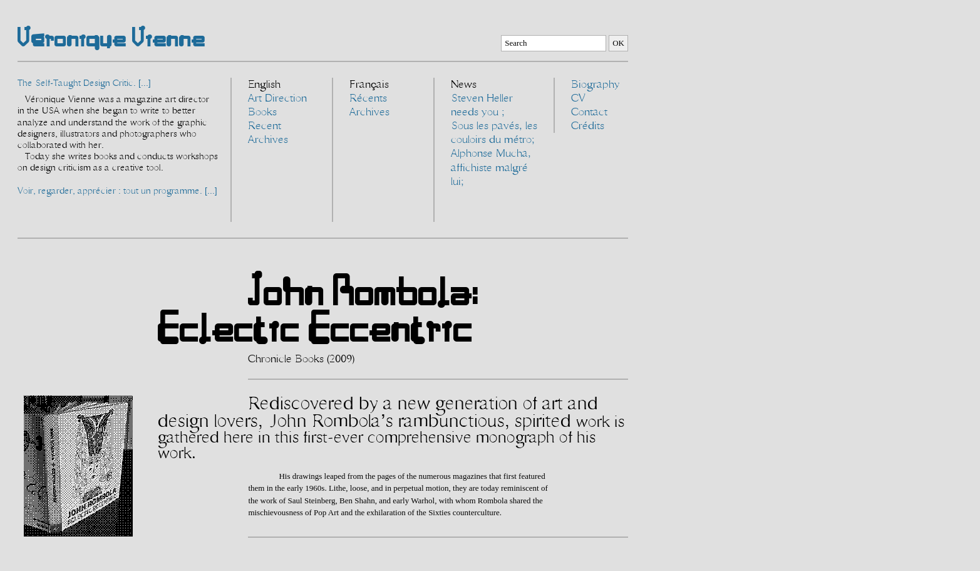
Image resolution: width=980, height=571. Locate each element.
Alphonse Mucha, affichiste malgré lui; (491, 167)
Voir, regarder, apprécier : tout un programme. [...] (117, 191)
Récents (368, 98)
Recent (264, 126)
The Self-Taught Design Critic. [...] (84, 83)
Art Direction (277, 98)
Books (262, 112)
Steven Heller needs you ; (482, 105)
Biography (595, 85)
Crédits (587, 126)
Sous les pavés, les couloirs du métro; (494, 133)
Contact (589, 112)
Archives (268, 140)
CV (578, 98)
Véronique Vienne (111, 37)
